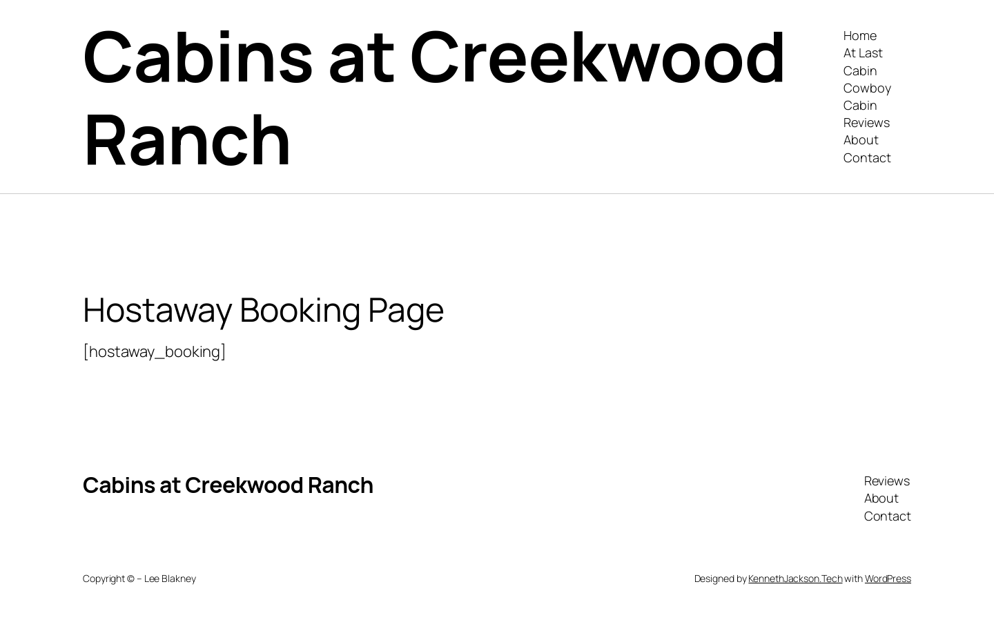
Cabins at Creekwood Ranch (435, 96)
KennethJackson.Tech (795, 578)
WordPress (888, 578)
